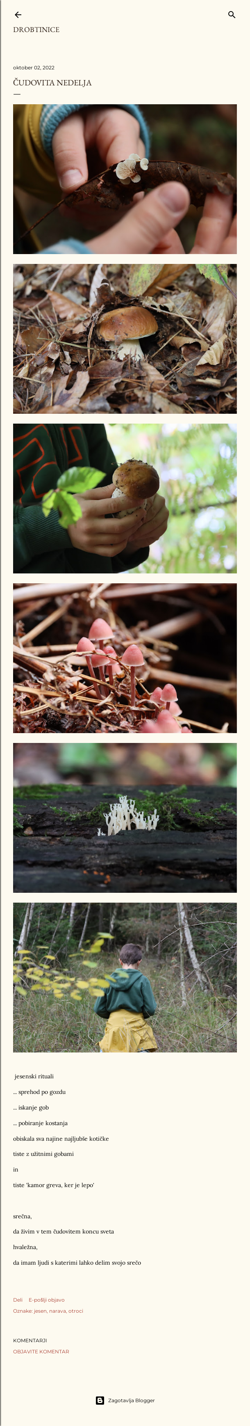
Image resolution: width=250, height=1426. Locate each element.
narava (57, 1311)
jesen (40, 1311)
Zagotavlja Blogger (125, 1400)
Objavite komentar (41, 1351)
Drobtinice (36, 29)
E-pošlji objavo (47, 1300)
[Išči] (232, 13)
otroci (75, 1311)
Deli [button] (18, 1300)
